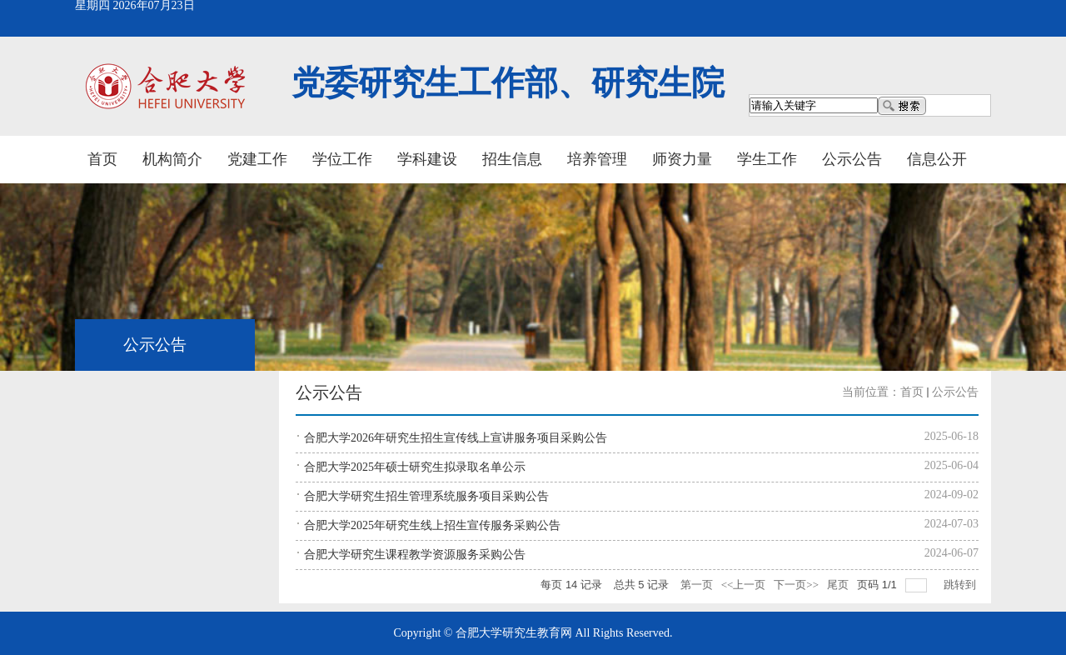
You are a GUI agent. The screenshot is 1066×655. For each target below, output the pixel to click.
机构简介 (172, 159)
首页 (102, 159)
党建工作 (257, 159)
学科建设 (427, 159)
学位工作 (342, 159)
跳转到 (961, 584)
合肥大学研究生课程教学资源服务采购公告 (415, 554)
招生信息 (512, 159)
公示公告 (852, 159)
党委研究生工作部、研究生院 (508, 83)
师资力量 (682, 159)
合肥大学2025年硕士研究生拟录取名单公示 (415, 467)
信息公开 (937, 159)
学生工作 (767, 159)
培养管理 (597, 159)
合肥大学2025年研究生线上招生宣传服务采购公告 (432, 525)
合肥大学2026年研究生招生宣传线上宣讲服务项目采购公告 (455, 438)
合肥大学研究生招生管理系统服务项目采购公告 (426, 496)
